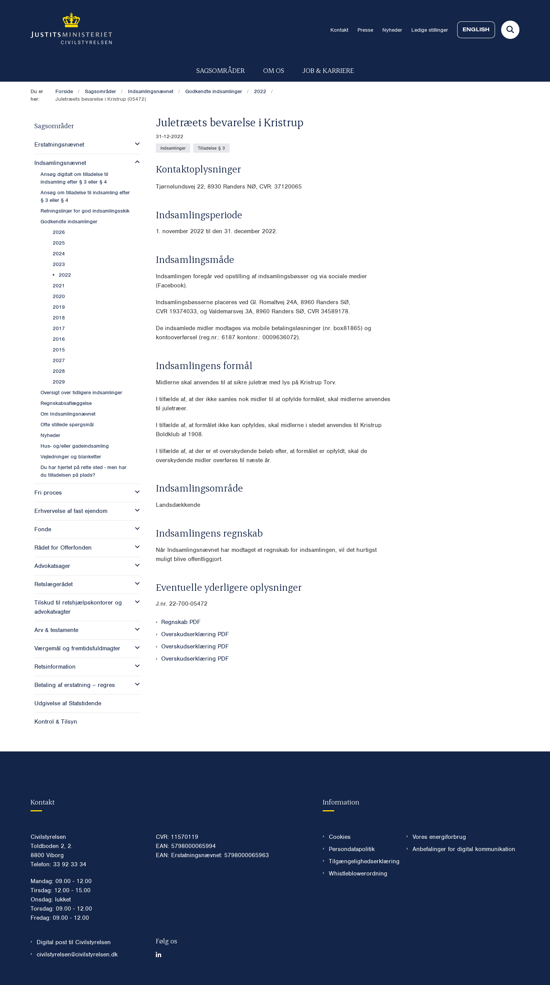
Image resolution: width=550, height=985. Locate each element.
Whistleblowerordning (358, 873)
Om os (273, 70)
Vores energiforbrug (439, 837)
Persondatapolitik (352, 849)
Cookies (340, 837)
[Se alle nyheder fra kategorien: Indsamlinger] (173, 148)
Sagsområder (220, 70)
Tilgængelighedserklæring (361, 861)
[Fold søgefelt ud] (510, 30)
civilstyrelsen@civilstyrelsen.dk (77, 954)
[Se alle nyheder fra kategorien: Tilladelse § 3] (211, 148)
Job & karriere (328, 70)
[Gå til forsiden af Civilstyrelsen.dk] (71, 29)
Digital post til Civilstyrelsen (74, 942)
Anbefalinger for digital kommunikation (463, 849)
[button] (135, 143)
